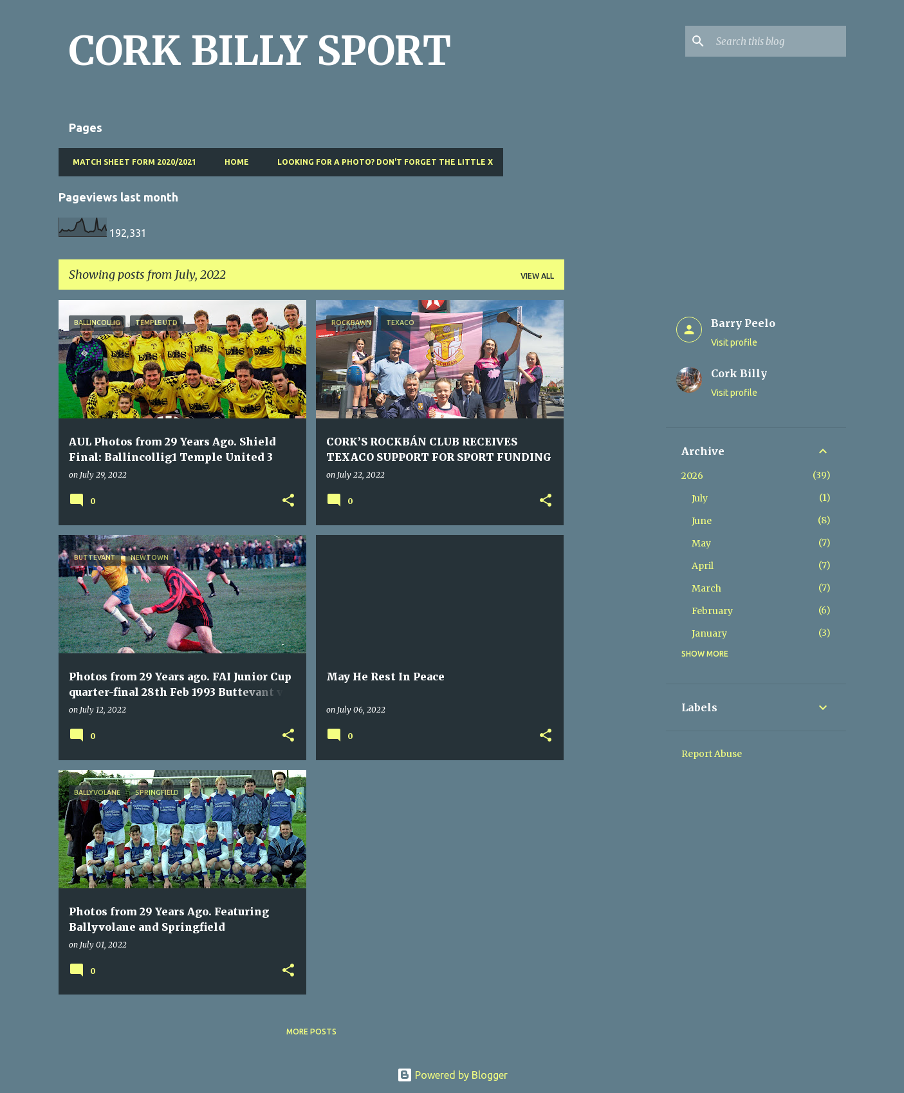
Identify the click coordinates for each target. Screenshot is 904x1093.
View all (537, 276)
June (702, 521)
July (700, 498)
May (701, 543)
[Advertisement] (615, 493)
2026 (692, 475)
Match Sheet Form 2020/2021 (130, 162)
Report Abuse (711, 754)
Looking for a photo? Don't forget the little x (381, 162)
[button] (288, 501)
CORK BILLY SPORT (260, 51)
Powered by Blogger (452, 1075)
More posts (311, 1031)
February (712, 611)
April (703, 566)
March (706, 588)
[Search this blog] (778, 41)
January (709, 633)
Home (233, 162)
